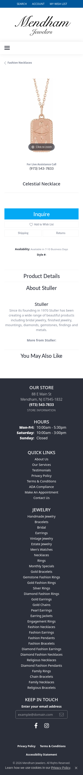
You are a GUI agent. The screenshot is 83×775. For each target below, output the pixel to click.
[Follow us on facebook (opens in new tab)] (36, 725)
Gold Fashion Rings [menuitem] (41, 583)
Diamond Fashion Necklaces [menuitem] (42, 654)
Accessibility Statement (41, 754)
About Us (41, 459)
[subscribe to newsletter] (61, 714)
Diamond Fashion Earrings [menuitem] (41, 649)
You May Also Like (41, 355)
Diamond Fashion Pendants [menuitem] (41, 665)
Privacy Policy (41, 476)
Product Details (41, 276)
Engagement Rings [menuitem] (41, 621)
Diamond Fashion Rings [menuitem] (41, 594)
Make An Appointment (41, 492)
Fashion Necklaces (20, 63)
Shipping (23, 233)
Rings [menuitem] (41, 560)
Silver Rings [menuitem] (41, 588)
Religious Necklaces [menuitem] (41, 660)
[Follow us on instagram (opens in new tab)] (46, 725)
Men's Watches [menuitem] (41, 549)
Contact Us (41, 498)
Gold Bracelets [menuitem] (41, 571)
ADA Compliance (41, 487)
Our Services (41, 465)
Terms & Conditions (41, 481)
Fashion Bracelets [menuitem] (41, 643)
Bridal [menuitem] (41, 527)
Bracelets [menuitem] (41, 522)
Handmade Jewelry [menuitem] (41, 516)
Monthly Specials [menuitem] (41, 566)
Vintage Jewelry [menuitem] (41, 538)
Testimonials (41, 470)
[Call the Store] (41, 404)
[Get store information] (41, 410)
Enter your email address (41, 706)
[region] (41, 115)
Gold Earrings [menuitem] (41, 599)
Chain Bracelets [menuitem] (41, 676)
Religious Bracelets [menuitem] (41, 688)
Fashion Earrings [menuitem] (41, 632)
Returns (60, 233)
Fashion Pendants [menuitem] (41, 638)
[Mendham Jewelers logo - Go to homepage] (41, 24)
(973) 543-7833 (42, 168)
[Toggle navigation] (7, 48)
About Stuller (41, 287)
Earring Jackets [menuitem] (42, 616)
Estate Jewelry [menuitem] (41, 544)
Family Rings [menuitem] (41, 671)
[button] (21, 4)
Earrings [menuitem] (41, 533)
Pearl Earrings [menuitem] (41, 610)
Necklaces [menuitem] (41, 555)
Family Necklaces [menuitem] (41, 682)
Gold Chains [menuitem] (41, 605)
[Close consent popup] (76, 768)
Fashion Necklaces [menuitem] (41, 627)
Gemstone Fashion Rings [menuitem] (41, 577)
